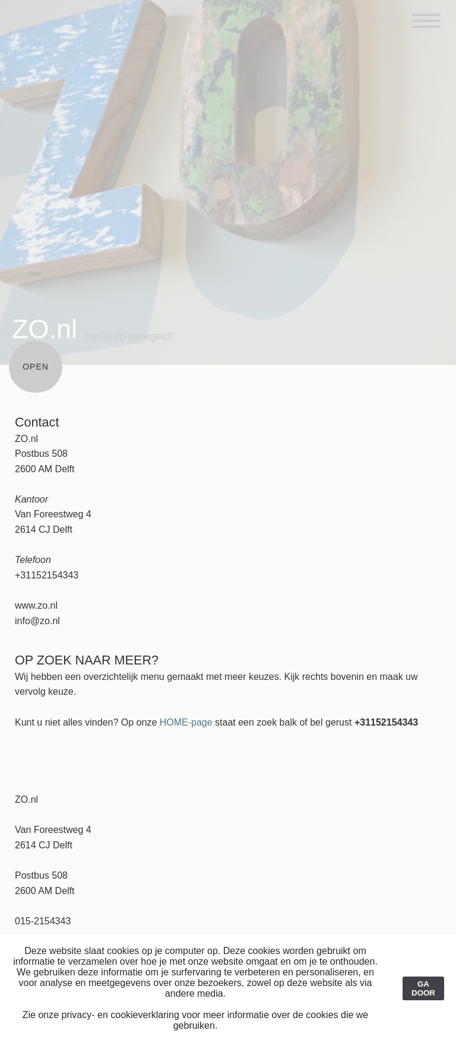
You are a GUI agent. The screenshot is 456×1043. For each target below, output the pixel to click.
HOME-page (186, 722)
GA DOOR (423, 988)
